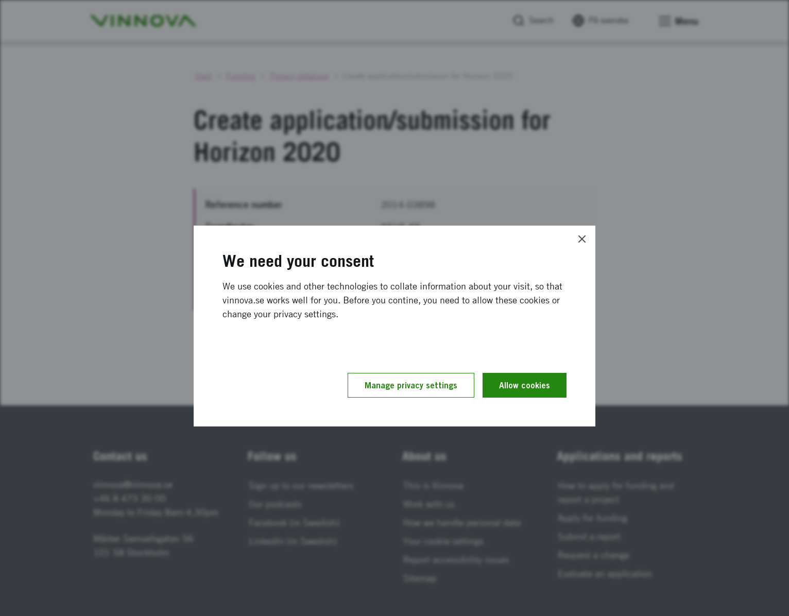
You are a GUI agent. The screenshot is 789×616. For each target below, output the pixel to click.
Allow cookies (524, 385)
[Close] (582, 239)
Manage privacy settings (411, 385)
